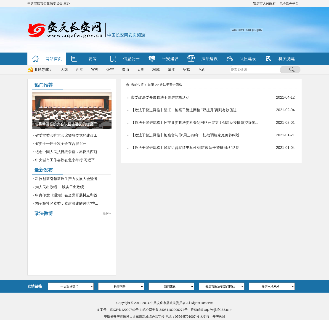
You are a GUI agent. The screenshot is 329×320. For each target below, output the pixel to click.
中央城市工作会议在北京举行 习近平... (66, 160)
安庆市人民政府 (264, 3)
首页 (151, 85)
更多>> (107, 213)
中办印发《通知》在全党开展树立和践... (67, 195)
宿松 (186, 69)
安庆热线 (218, 316)
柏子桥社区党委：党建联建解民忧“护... (66, 203)
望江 (171, 69)
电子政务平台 (289, 3)
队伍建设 (241, 59)
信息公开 (125, 59)
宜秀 (94, 69)
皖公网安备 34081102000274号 (165, 310)
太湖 (140, 69)
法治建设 (202, 59)
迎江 (79, 69)
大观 (64, 69)
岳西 (202, 69)
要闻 (84, 59)
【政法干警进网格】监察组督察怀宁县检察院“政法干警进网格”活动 (185, 148)
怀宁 (110, 69)
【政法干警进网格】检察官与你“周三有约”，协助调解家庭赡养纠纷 (185, 135)
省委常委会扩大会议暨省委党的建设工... (67, 135)
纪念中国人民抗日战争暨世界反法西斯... (67, 152)
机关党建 (280, 59)
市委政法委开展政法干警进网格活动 (160, 97)
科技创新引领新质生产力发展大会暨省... (67, 179)
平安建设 (163, 59)
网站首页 (47, 59)
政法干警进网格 (171, 85)
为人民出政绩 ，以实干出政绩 (59, 187)
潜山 (125, 69)
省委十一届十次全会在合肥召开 (60, 143)
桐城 (156, 69)
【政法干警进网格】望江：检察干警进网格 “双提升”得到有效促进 (184, 110)
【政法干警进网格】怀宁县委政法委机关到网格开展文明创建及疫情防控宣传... (194, 122)
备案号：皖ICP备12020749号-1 (119, 310)
